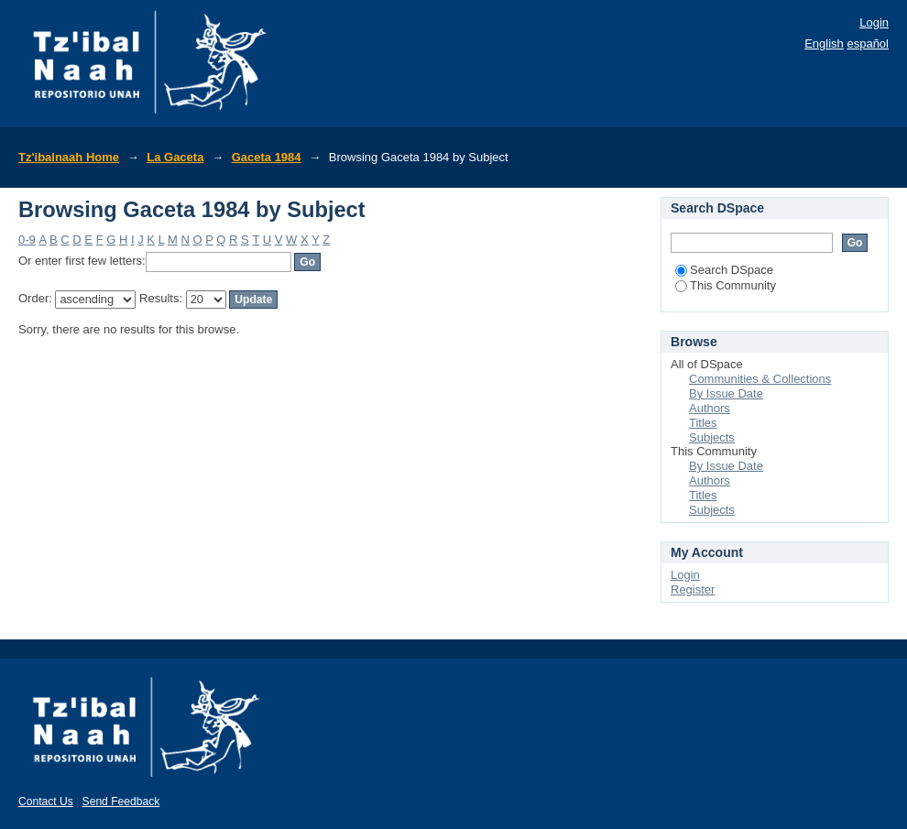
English (824, 43)
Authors (709, 408)
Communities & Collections (760, 379)
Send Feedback (121, 801)
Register (693, 589)
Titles (703, 423)
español (868, 43)
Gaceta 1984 (266, 157)
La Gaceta (175, 157)
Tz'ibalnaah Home (68, 157)
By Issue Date (726, 393)
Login (874, 22)
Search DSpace (724, 270)
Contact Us (45, 801)
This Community (725, 285)
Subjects (712, 437)
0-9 (27, 239)
